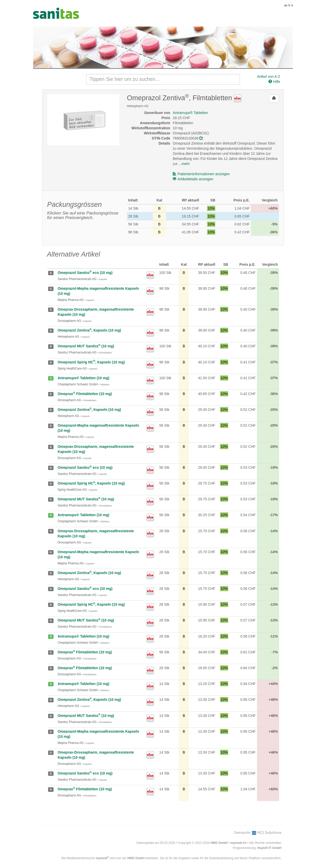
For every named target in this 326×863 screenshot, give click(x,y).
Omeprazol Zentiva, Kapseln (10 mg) (89, 330)
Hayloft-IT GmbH (269, 848)
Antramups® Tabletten (190, 113)
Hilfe (274, 82)
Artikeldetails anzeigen (193, 179)
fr (289, 5)
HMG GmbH (218, 843)
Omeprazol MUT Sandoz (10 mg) (86, 346)
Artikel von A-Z (268, 76)
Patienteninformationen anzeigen (201, 174)
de (285, 5)
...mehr (184, 164)
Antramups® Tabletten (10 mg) (83, 378)
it (292, 5)
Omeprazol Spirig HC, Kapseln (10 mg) (91, 362)
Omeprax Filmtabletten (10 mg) (85, 394)
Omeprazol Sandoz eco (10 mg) (85, 273)
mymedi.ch (238, 843)
